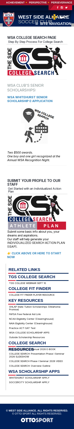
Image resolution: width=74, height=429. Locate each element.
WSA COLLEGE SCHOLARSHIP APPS (29, 332)
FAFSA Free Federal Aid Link (25, 314)
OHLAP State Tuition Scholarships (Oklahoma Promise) (34, 308)
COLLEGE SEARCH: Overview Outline (29, 365)
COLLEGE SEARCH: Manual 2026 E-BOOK (32, 349)
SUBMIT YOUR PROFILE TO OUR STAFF (33, 182)
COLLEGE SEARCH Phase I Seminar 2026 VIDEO (36, 361)
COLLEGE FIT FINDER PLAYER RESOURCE (32, 294)
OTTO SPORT (23, 413)
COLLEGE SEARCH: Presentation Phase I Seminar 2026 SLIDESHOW (36, 355)
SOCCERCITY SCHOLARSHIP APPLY (29, 382)
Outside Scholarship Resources (27, 337)
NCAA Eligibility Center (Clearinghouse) (31, 318)
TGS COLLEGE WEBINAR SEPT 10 (27, 283)
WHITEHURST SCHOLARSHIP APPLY (29, 377)
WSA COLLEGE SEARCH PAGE (31, 37)
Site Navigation (53, 24)
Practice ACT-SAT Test (22, 328)
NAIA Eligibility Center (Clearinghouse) (30, 323)
